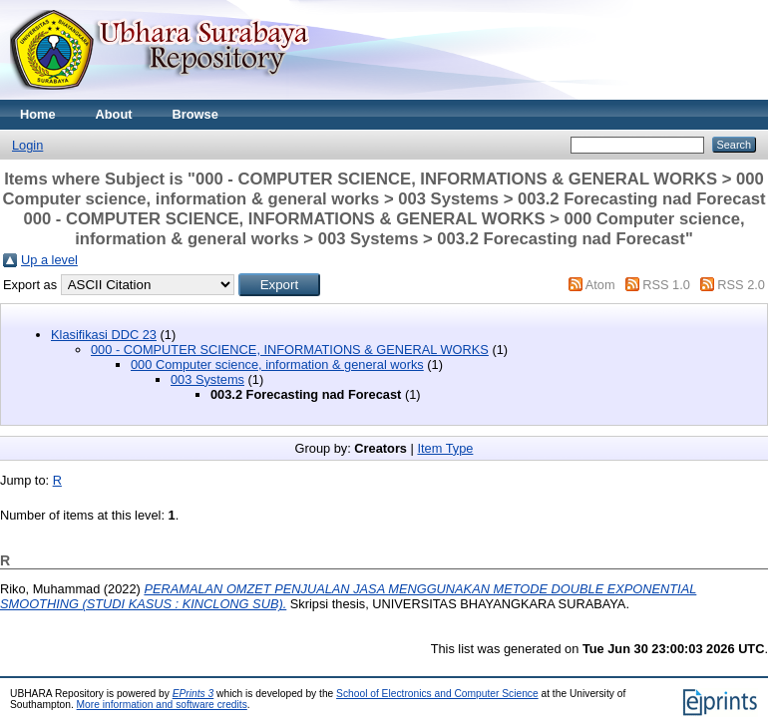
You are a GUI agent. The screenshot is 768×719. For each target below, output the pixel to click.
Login (27, 145)
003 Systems (207, 379)
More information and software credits (162, 704)
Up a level (49, 259)
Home (38, 114)
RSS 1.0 (666, 284)
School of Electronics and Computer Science (437, 693)
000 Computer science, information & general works (277, 364)
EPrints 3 (193, 693)
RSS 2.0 (741, 284)
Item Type (445, 448)
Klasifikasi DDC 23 (104, 334)
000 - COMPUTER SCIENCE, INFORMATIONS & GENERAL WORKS (290, 349)
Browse (195, 114)
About (114, 114)
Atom (600, 284)
